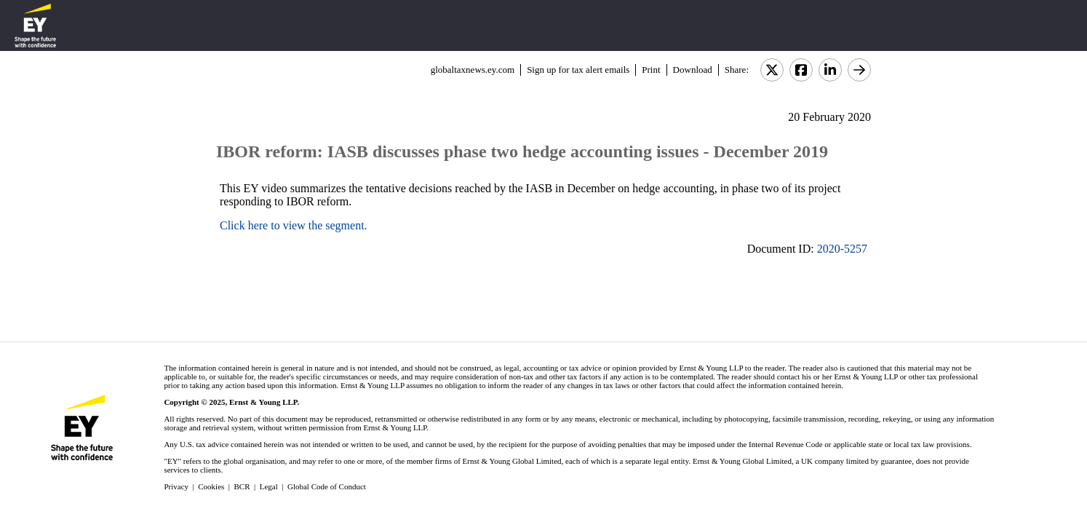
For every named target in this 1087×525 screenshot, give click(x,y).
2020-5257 (842, 248)
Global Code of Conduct (326, 486)
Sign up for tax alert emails (578, 69)
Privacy (176, 486)
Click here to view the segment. (293, 225)
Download (692, 69)
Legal (269, 486)
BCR (242, 486)
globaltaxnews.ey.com (472, 69)
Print (651, 69)
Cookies (211, 486)
